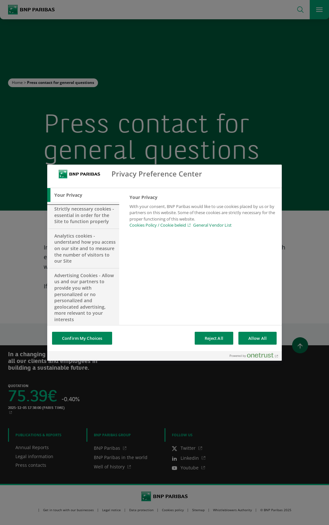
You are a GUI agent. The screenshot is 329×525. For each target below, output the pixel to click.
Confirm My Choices (82, 338)
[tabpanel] (203, 213)
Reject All (214, 338)
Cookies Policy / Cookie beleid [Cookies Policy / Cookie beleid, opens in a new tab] (157, 225)
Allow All (257, 338)
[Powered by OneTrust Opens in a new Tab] (254, 357)
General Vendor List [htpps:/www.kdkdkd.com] (212, 225)
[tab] (83, 195)
